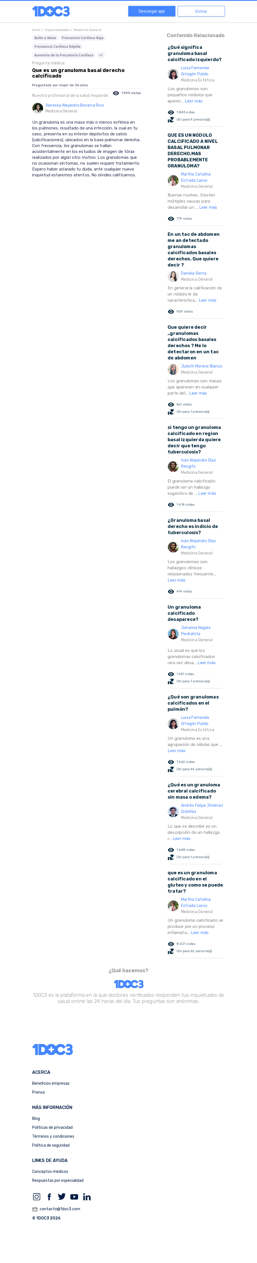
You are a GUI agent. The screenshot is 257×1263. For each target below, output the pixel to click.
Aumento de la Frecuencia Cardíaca (63, 55)
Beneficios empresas (51, 1083)
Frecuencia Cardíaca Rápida (57, 46)
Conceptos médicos (50, 1171)
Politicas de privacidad (52, 1127)
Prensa (38, 1092)
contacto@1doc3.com (56, 1209)
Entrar (201, 11)
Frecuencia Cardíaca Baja (83, 37)
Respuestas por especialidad (58, 1180)
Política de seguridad (51, 1145)
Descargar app (152, 11)
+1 (101, 55)
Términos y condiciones (53, 1136)
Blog (36, 1118)
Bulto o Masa (45, 37)
